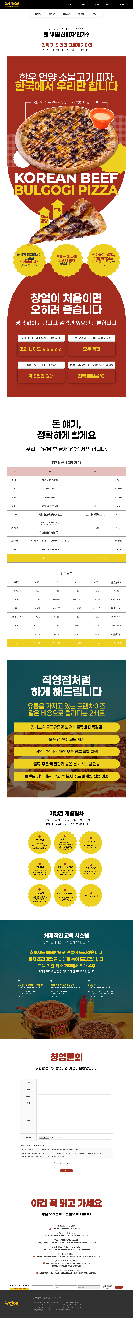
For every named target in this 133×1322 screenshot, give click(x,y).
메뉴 (83, 5)
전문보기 (76, 1163)
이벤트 (122, 5)
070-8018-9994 (80, 1309)
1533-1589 (41, 1309)
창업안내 (109, 5)
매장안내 (96, 5)
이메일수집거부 (56, 1302)
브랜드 (70, 5)
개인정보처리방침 (41, 1302)
